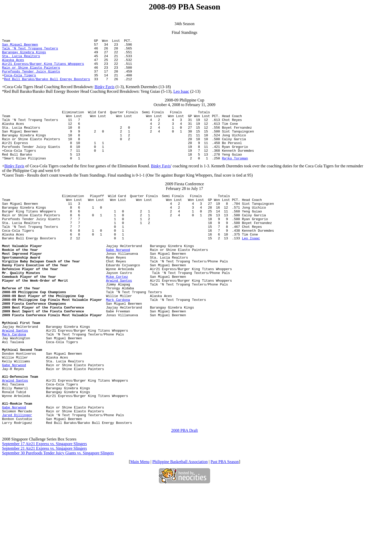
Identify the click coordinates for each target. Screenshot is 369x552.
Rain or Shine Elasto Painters (31, 73)
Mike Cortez (117, 312)
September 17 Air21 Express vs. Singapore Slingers (44, 508)
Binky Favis (105, 95)
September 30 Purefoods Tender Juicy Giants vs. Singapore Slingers (58, 517)
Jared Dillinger (17, 478)
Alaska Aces (13, 64)
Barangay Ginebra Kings (24, 55)
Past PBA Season (225, 526)
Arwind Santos (119, 316)
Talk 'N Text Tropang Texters (30, 50)
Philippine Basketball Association (180, 526)
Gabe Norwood (118, 279)
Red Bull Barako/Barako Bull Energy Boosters (47, 87)
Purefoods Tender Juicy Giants (31, 78)
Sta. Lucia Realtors (21, 59)
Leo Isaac (181, 100)
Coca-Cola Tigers (20, 82)
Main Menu (139, 526)
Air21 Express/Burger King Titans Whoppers (43, 69)
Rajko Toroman (235, 176)
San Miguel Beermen (20, 46)
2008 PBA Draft (184, 495)
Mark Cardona (118, 339)
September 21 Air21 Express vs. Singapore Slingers (44, 513)
